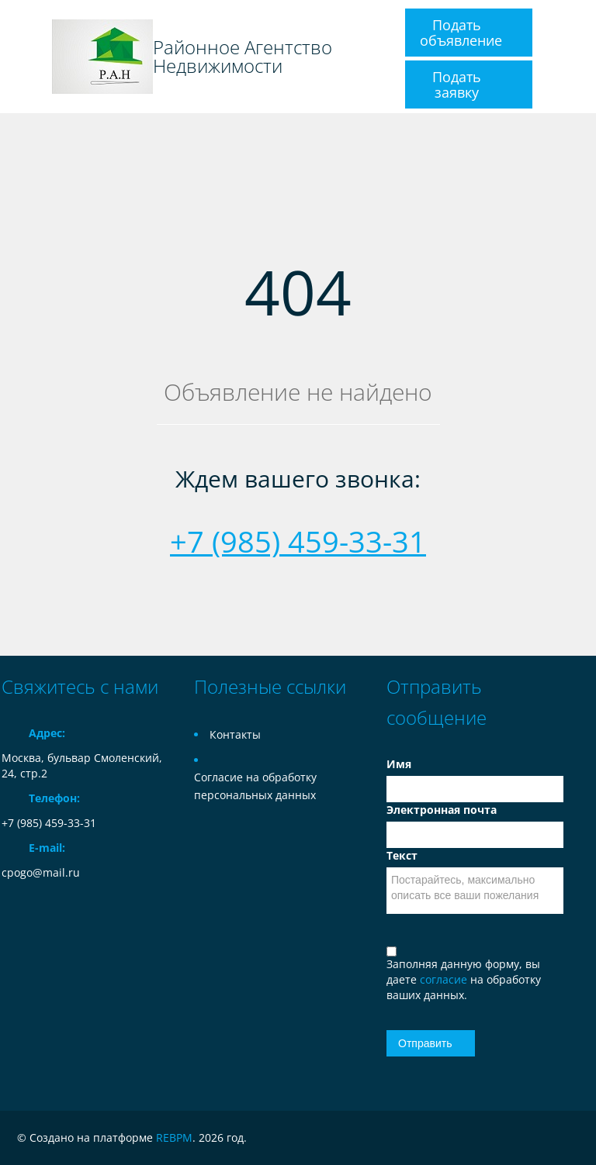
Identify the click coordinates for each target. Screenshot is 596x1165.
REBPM (174, 1137)
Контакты (235, 734)
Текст (402, 855)
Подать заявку (456, 84)
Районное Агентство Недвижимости (242, 56)
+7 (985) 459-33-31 (298, 541)
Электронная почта (441, 809)
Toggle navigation (15, 57)
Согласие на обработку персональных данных (255, 786)
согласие (445, 979)
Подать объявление (461, 33)
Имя (398, 764)
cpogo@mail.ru (41, 872)
